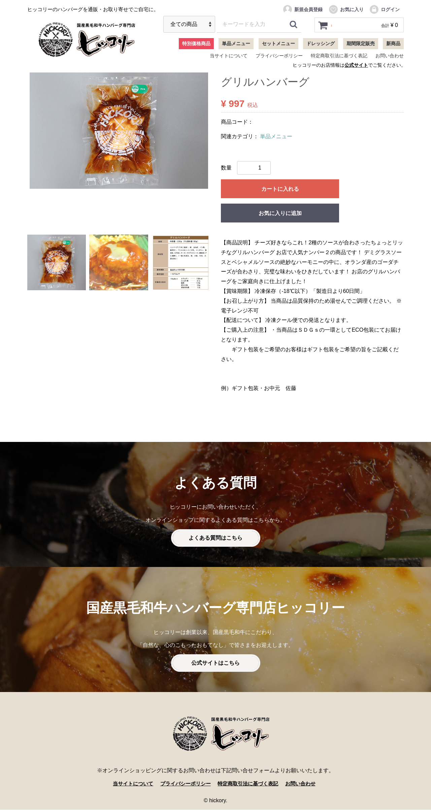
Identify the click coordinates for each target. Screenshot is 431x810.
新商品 (393, 43)
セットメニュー (278, 43)
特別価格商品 (196, 43)
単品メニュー (236, 43)
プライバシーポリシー (279, 55)
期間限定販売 (360, 43)
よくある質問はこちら (215, 538)
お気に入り (346, 9)
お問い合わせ (389, 55)
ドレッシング (320, 43)
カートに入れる (280, 189)
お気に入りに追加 (280, 213)
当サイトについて (228, 55)
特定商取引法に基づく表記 (339, 55)
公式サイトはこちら (215, 663)
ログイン (384, 9)
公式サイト (356, 65)
